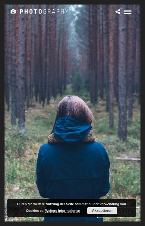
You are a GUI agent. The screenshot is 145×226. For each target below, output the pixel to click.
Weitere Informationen (62, 210)
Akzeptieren (102, 211)
